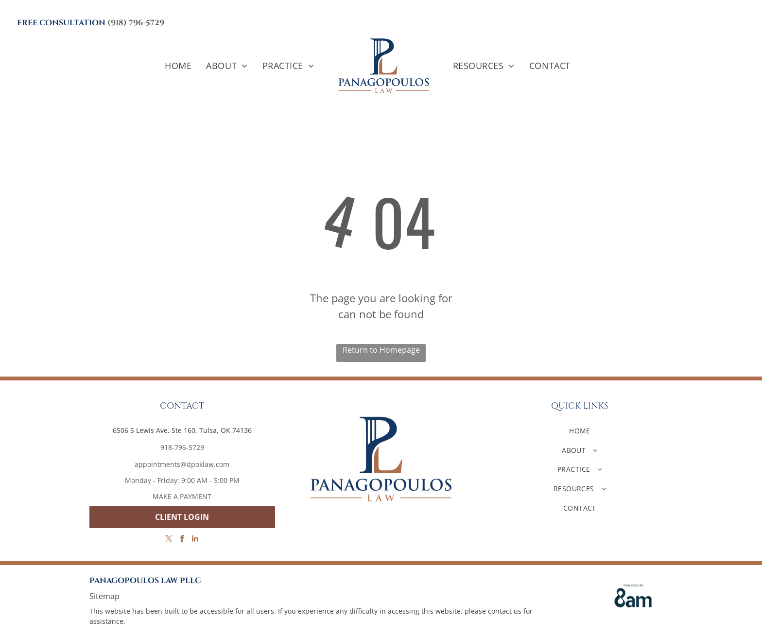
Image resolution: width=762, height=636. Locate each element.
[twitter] (168, 540)
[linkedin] (195, 540)
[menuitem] (178, 65)
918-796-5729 (182, 447)
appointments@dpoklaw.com (182, 464)
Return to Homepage (381, 349)
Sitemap (104, 596)
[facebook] (182, 540)
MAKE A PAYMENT (182, 496)
